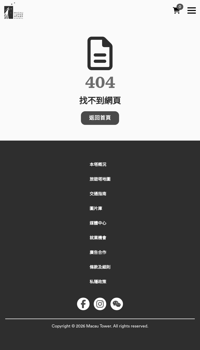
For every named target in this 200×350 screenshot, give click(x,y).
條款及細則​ (100, 267)
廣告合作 (98, 253)
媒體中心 (98, 223)
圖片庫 (96, 209)
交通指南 (98, 194)
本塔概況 (98, 165)
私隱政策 (98, 282)
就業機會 (98, 238)
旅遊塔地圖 (100, 179)
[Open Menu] (191, 10)
